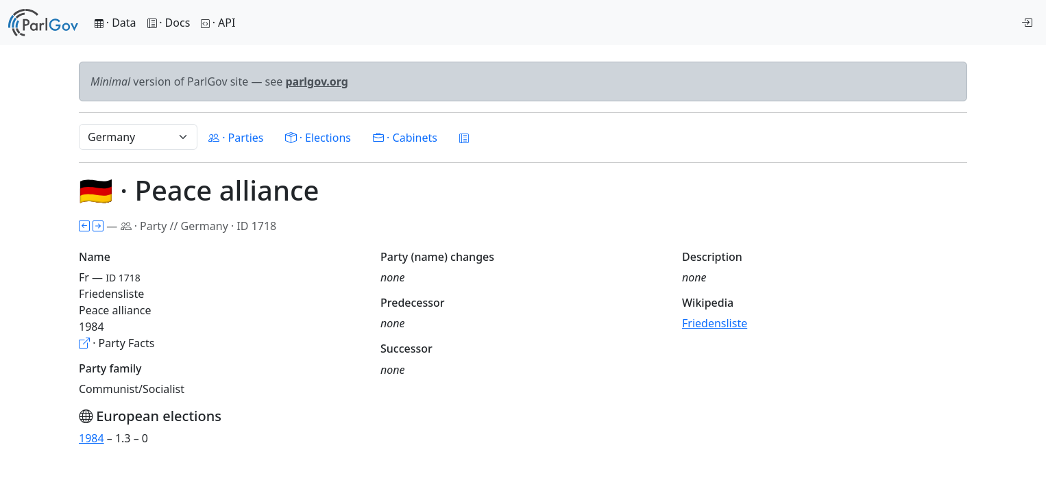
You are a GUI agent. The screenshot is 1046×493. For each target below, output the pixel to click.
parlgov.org (316, 81)
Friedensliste (714, 323)
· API (218, 22)
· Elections (317, 137)
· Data (115, 22)
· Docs (169, 22)
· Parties (235, 137)
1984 (91, 438)
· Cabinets (405, 137)
